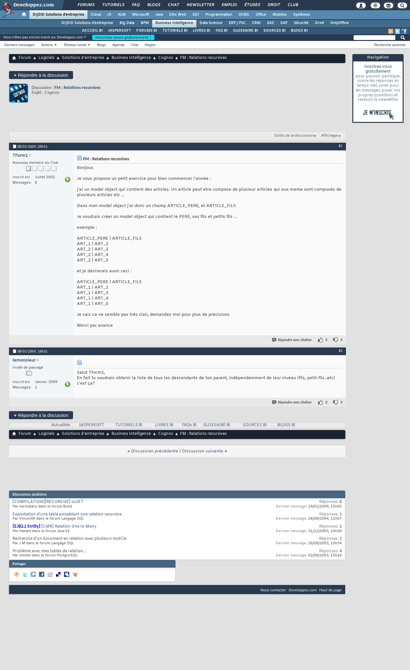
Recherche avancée (390, 45)
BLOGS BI (299, 30)
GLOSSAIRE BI (245, 30)
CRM (256, 23)
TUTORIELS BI (175, 30)
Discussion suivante (202, 451)
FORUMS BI (146, 30)
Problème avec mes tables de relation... (49, 551)
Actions (47, 45)
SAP (283, 23)
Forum (25, 57)
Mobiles (280, 14)
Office (261, 14)
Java (159, 14)
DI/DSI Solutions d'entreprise (58, 14)
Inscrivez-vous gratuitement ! (123, 37)
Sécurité (301, 23)
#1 (340, 146)
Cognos (165, 57)
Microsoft (140, 14)
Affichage (329, 135)
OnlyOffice (339, 23)
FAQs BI (189, 425)
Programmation (218, 14)
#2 (340, 350)
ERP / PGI (237, 23)
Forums (86, 5)
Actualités (60, 425)
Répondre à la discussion (41, 75)
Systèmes (301, 14)
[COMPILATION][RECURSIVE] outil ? (47, 502)
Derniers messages (19, 45)
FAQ (135, 5)
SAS (270, 23)
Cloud (96, 14)
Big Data (126, 23)
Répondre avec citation (292, 340)
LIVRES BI (201, 30)
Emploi (229, 5)
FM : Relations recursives (77, 87)
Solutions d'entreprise (83, 57)
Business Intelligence (174, 23)
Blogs (153, 5)
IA (109, 14)
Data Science (211, 23)
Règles (150, 45)
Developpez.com (303, 589)
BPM (145, 23)
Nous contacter (273, 589)
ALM (122, 14)
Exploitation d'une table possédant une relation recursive (67, 514)
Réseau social (75, 45)
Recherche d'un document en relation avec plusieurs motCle (69, 538)
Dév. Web (177, 14)
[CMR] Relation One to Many (68, 526)
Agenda (118, 45)
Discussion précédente (154, 451)
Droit (273, 5)
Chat (173, 5)
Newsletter (200, 5)
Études (251, 5)
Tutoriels (113, 5)
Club (292, 5)
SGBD (244, 14)
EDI (196, 14)
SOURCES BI (274, 30)
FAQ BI (222, 30)
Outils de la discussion (293, 135)
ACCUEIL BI (92, 30)
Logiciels (46, 57)
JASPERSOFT (119, 30)
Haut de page (330, 589)
